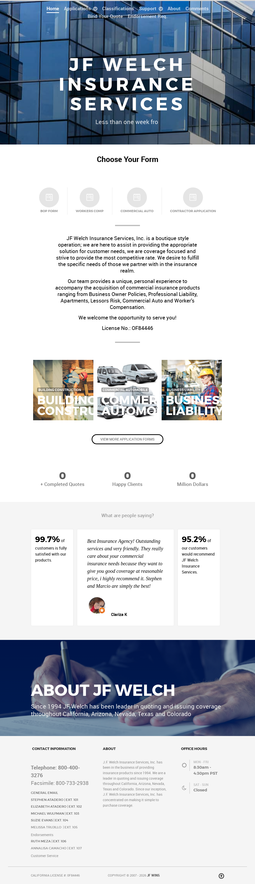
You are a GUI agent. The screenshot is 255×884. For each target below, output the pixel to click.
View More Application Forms (127, 439)
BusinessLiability (196, 405)
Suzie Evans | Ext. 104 (49, 820)
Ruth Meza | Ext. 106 (48, 841)
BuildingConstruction (86, 405)
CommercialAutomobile (143, 405)
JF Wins (153, 875)
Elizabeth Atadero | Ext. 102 (56, 806)
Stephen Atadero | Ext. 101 (54, 800)
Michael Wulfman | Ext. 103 (55, 813)
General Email (44, 793)
